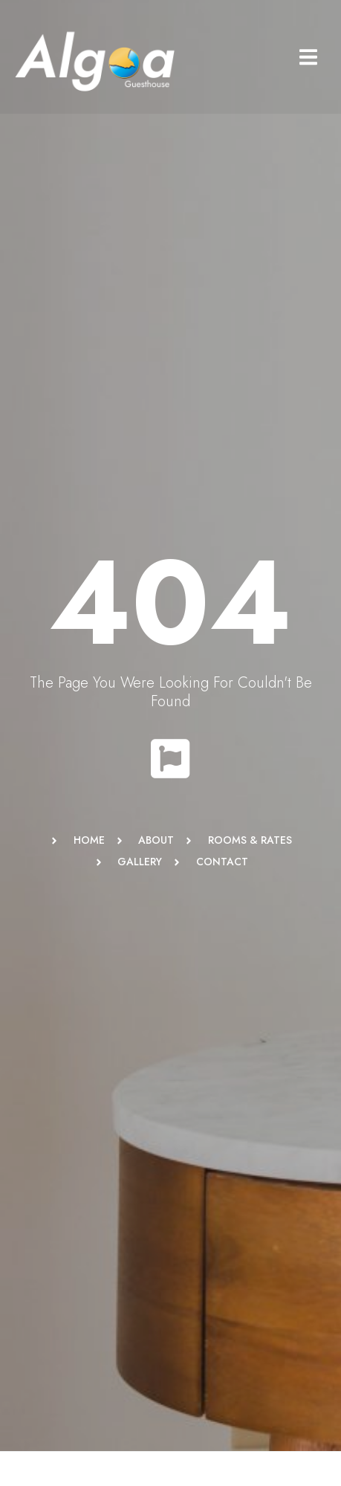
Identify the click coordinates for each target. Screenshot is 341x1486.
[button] (308, 57)
